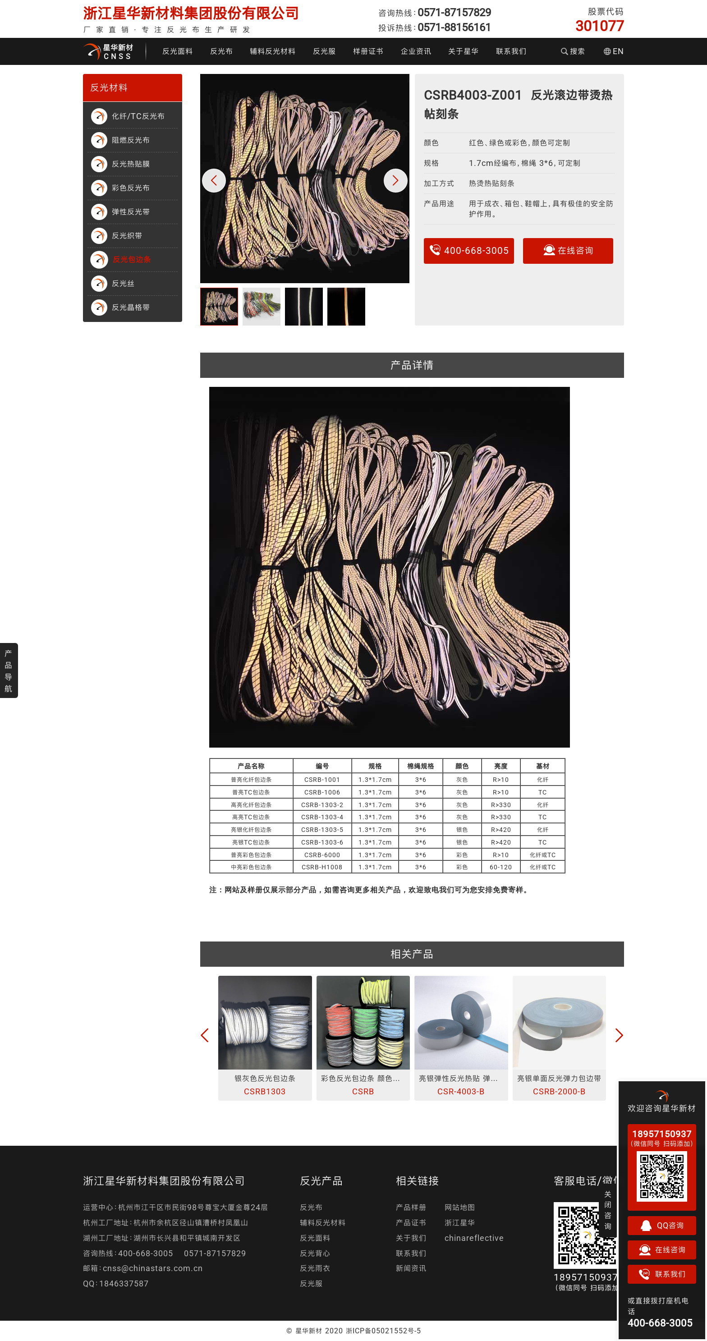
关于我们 (411, 1238)
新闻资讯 (411, 1268)
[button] (214, 181)
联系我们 (511, 51)
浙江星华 (460, 1222)
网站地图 (460, 1207)
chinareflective (474, 1238)
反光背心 (315, 1253)
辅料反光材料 (273, 51)
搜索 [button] (573, 51)
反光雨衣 (315, 1268)
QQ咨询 (662, 1225)
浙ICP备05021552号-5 (383, 1330)
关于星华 (463, 51)
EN (614, 51)
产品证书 (411, 1222)
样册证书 (368, 51)
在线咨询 (568, 249)
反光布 (221, 51)
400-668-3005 (469, 249)
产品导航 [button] (9, 671)
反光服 (324, 51)
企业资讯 (416, 51)
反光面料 (177, 51)
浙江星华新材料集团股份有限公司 (191, 13)
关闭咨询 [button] (608, 1210)
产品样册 (411, 1207)
